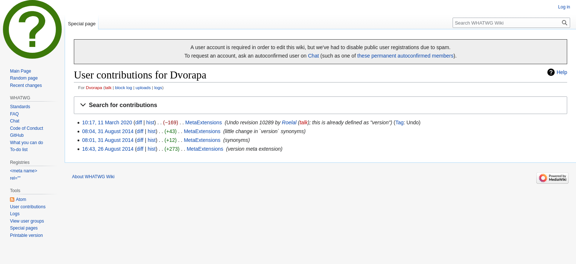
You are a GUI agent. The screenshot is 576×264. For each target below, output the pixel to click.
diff (138, 122)
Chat (313, 56)
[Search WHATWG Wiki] (511, 23)
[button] (320, 105)
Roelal (289, 122)
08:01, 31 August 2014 (107, 140)
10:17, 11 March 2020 (107, 122)
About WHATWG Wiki (93, 176)
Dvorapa (94, 87)
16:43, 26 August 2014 (107, 149)
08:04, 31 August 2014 (107, 131)
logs (158, 87)
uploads (143, 87)
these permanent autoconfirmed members (405, 56)
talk (108, 87)
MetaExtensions (203, 122)
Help (562, 72)
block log (123, 87)
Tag (399, 122)
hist (150, 122)
